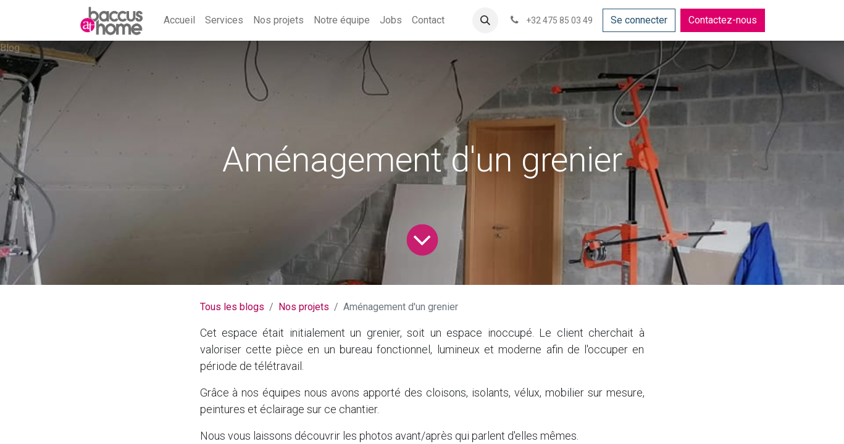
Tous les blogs (232, 307)
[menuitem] (179, 20)
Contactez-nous (722, 20)
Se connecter (639, 20)
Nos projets (303, 307)
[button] (485, 20)
